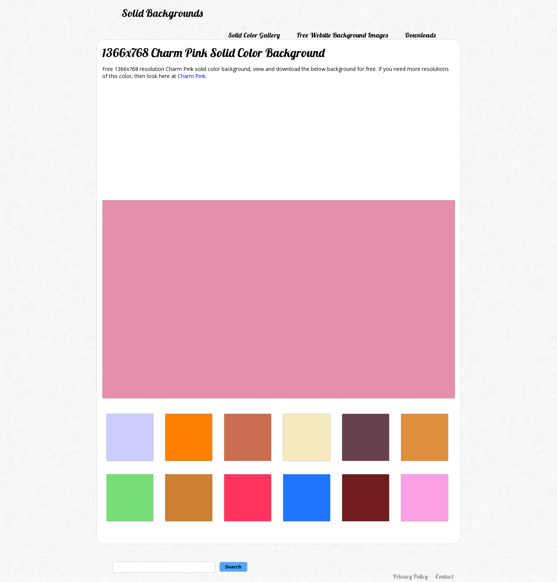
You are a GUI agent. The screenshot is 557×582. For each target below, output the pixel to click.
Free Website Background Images (342, 35)
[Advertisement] (279, 141)
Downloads (420, 35)
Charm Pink (191, 76)
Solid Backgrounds (162, 13)
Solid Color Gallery (254, 35)
